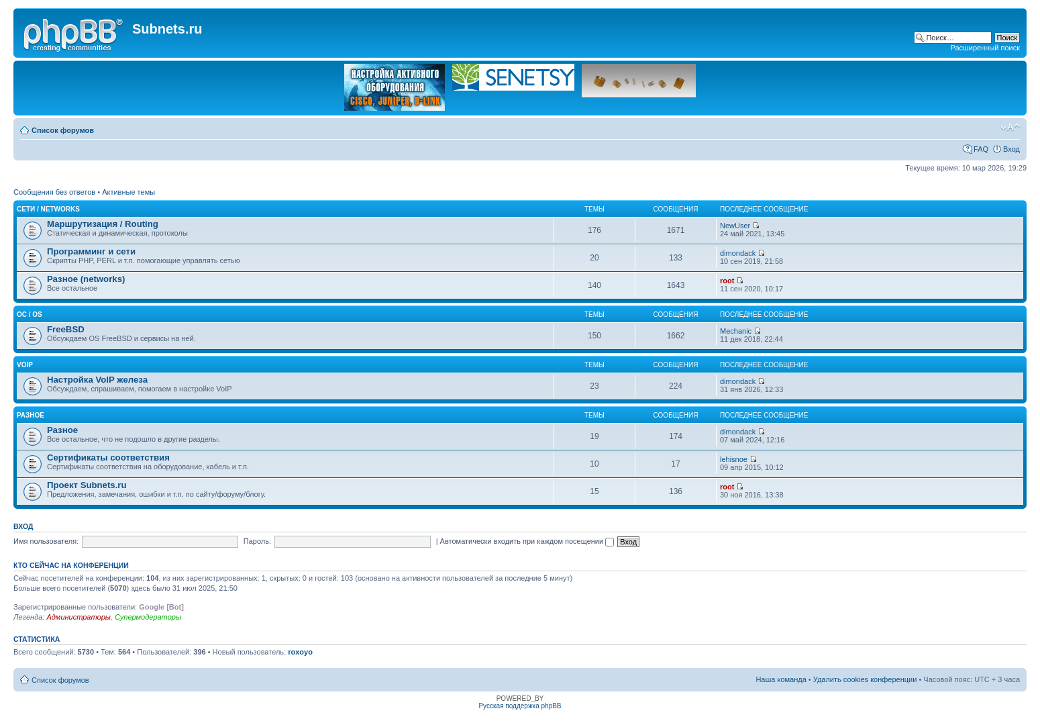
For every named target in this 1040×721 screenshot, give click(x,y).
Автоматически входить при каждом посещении (527, 541)
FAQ (981, 149)
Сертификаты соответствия (108, 457)
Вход (1011, 149)
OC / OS (29, 314)
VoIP (25, 365)
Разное (30, 415)
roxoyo (300, 652)
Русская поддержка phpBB (519, 706)
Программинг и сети (91, 251)
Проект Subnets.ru (87, 485)
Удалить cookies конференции (865, 679)
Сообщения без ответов (54, 192)
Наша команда (781, 679)
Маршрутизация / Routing (102, 224)
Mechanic (735, 331)
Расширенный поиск (985, 48)
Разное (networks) (86, 279)
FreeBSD (66, 329)
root (727, 281)
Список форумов (63, 130)
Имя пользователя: (46, 541)
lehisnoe (733, 459)
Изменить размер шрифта (1010, 128)
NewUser (735, 226)
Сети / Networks (48, 209)
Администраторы (78, 617)
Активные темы (128, 192)
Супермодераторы (148, 617)
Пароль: (257, 541)
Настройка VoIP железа (97, 380)
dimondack (738, 253)
